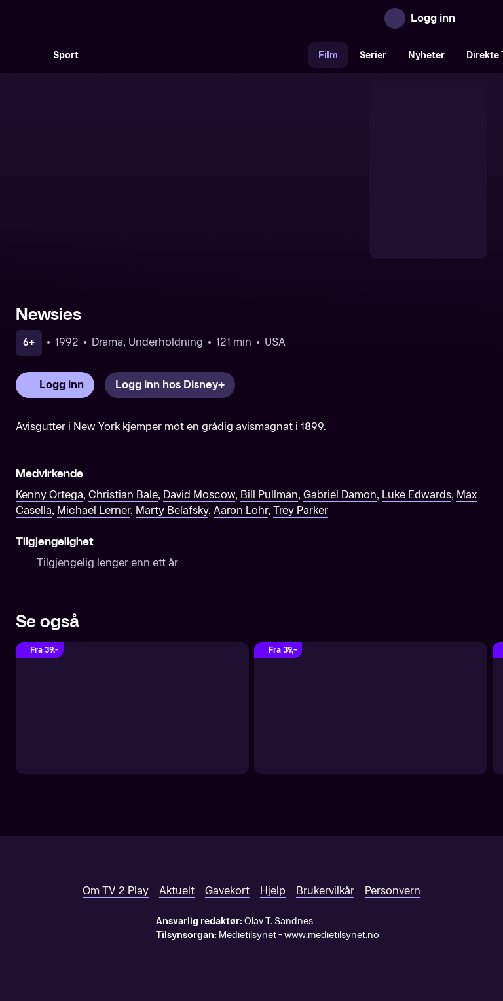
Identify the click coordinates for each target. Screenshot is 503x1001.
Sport (66, 55)
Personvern (392, 890)
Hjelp (273, 890)
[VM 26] (198, 55)
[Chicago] (370, 707)
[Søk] (29, 55)
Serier (373, 55)
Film (328, 55)
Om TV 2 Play (116, 890)
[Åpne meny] (474, 18)
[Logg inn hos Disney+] (170, 385)
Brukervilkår (325, 890)
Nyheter (426, 55)
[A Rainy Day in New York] (132, 707)
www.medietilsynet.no (331, 935)
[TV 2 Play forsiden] (114, 18)
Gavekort (227, 890)
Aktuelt (177, 890)
